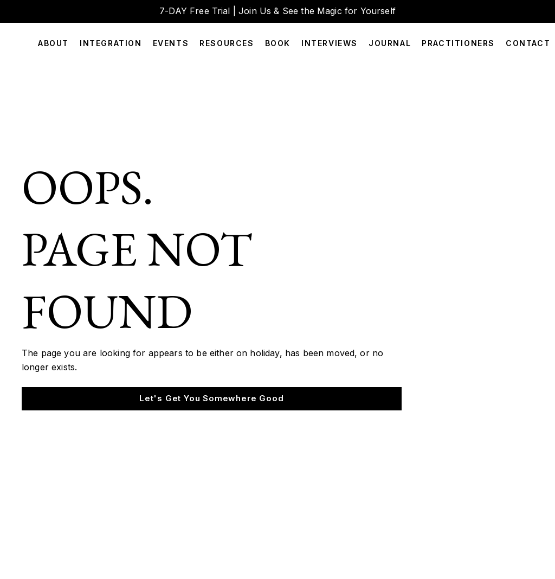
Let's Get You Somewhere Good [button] (211, 398)
